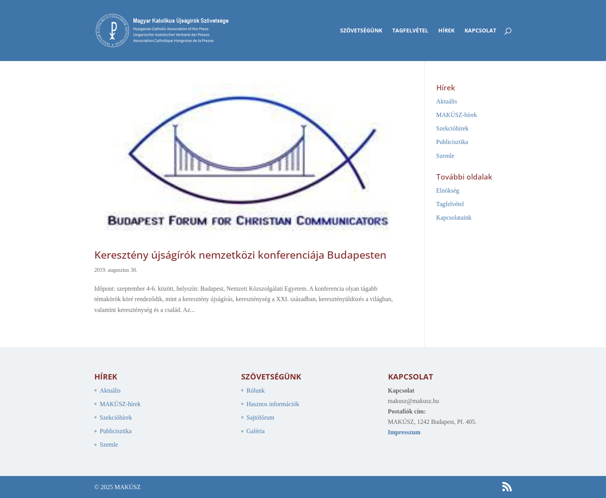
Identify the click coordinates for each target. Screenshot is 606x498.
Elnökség (448, 190)
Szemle (445, 155)
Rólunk (256, 390)
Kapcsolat (480, 31)
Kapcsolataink (454, 217)
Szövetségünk (361, 31)
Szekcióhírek (452, 128)
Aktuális (446, 101)
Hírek (446, 31)
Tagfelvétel (410, 31)
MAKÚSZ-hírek (456, 115)
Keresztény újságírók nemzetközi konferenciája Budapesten (240, 254)
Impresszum (404, 432)
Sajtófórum (260, 417)
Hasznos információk (273, 404)
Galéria (256, 431)
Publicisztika (452, 142)
